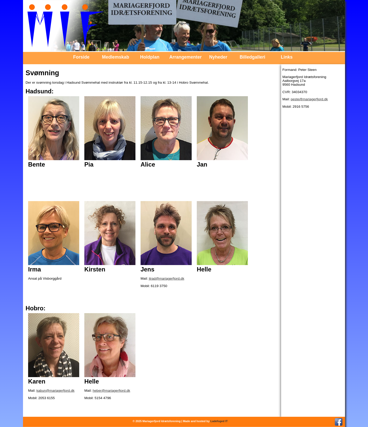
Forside (81, 57)
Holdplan (149, 57)
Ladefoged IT (219, 421)
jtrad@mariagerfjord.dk (166, 278)
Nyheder (218, 57)
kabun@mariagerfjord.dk (55, 390)
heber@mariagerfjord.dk (111, 390)
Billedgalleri (252, 57)
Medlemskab (115, 57)
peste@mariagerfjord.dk (309, 99)
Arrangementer (184, 57)
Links (287, 57)
